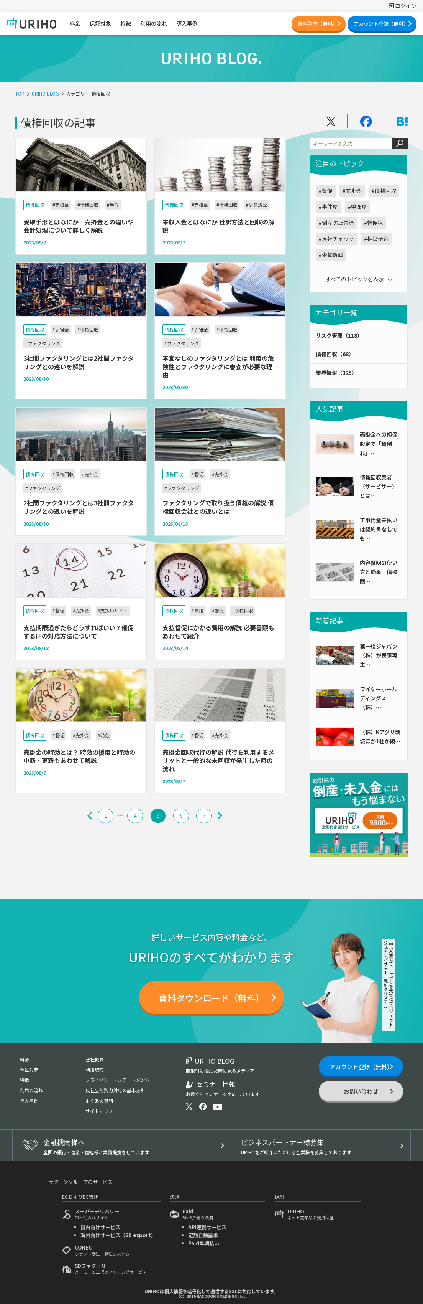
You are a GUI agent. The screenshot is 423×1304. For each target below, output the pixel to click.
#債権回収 (384, 191)
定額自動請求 (203, 1235)
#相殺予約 (376, 239)
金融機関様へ (129, 1146)
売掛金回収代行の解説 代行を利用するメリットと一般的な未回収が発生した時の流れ (218, 760)
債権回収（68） (335, 354)
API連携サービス (207, 1227)
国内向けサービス (100, 1227)
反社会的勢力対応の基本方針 (115, 1090)
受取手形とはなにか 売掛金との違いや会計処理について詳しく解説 (78, 226)
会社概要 (94, 1059)
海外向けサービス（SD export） (118, 1235)
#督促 (326, 191)
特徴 (24, 1079)
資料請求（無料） (318, 23)
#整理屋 (357, 206)
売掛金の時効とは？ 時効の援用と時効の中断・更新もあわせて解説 (79, 756)
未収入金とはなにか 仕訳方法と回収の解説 (218, 226)
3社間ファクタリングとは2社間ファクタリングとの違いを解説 (78, 362)
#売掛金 (352, 191)
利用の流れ (31, 1090)
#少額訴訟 (331, 254)
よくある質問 (99, 1100)
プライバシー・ (117, 1079)
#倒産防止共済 (336, 222)
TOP (20, 93)
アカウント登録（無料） (381, 23)
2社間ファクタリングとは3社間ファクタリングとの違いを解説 (78, 507)
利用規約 (94, 1069)
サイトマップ (99, 1111)
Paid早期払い (203, 1243)
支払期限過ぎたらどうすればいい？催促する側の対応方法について (78, 631)
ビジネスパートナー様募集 (318, 1146)
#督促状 (373, 222)
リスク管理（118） (339, 335)
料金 (24, 1059)
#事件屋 (328, 206)
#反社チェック (336, 239)
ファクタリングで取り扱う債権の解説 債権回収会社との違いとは (218, 507)
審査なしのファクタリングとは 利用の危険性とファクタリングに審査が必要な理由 (218, 366)
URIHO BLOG (45, 93)
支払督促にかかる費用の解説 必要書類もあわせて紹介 (218, 631)
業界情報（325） (336, 372)
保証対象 (29, 1069)
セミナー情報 (222, 1088)
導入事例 (29, 1100)
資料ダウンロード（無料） (211, 997)
